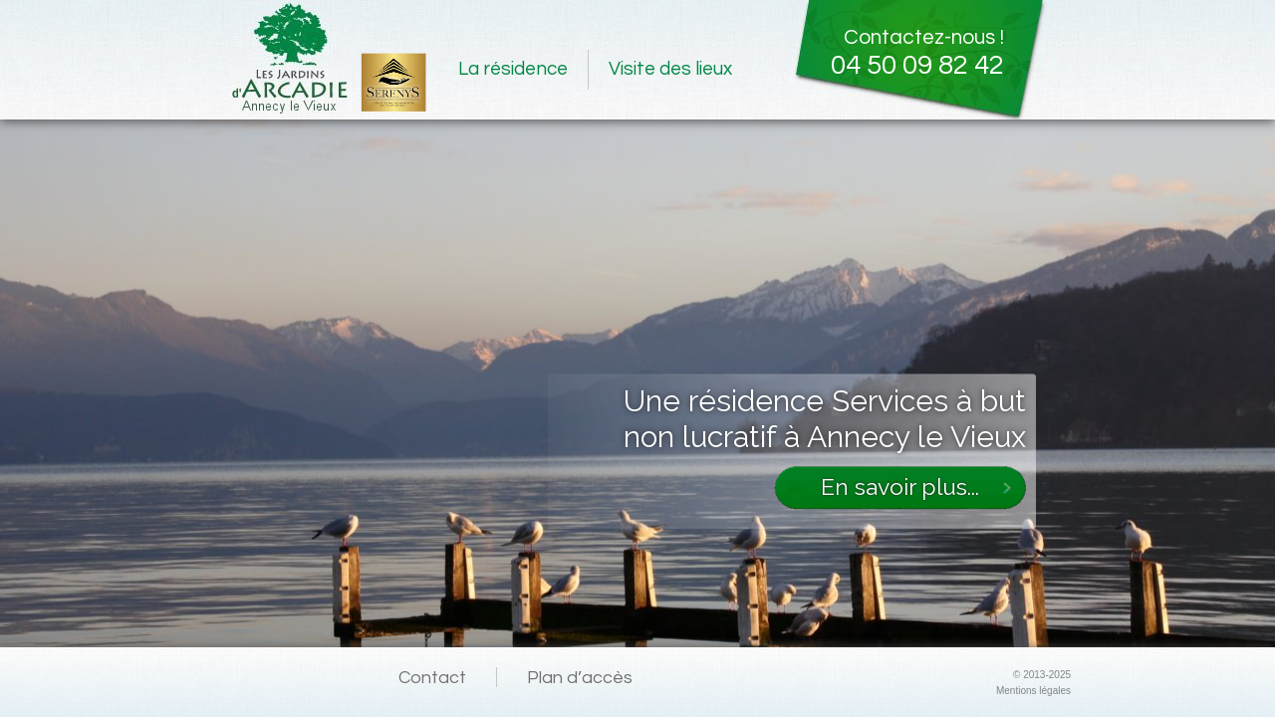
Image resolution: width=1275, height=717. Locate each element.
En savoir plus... (900, 486)
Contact (432, 677)
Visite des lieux (670, 69)
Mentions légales (1033, 690)
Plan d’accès (580, 677)
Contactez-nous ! (897, 51)
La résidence (513, 69)
